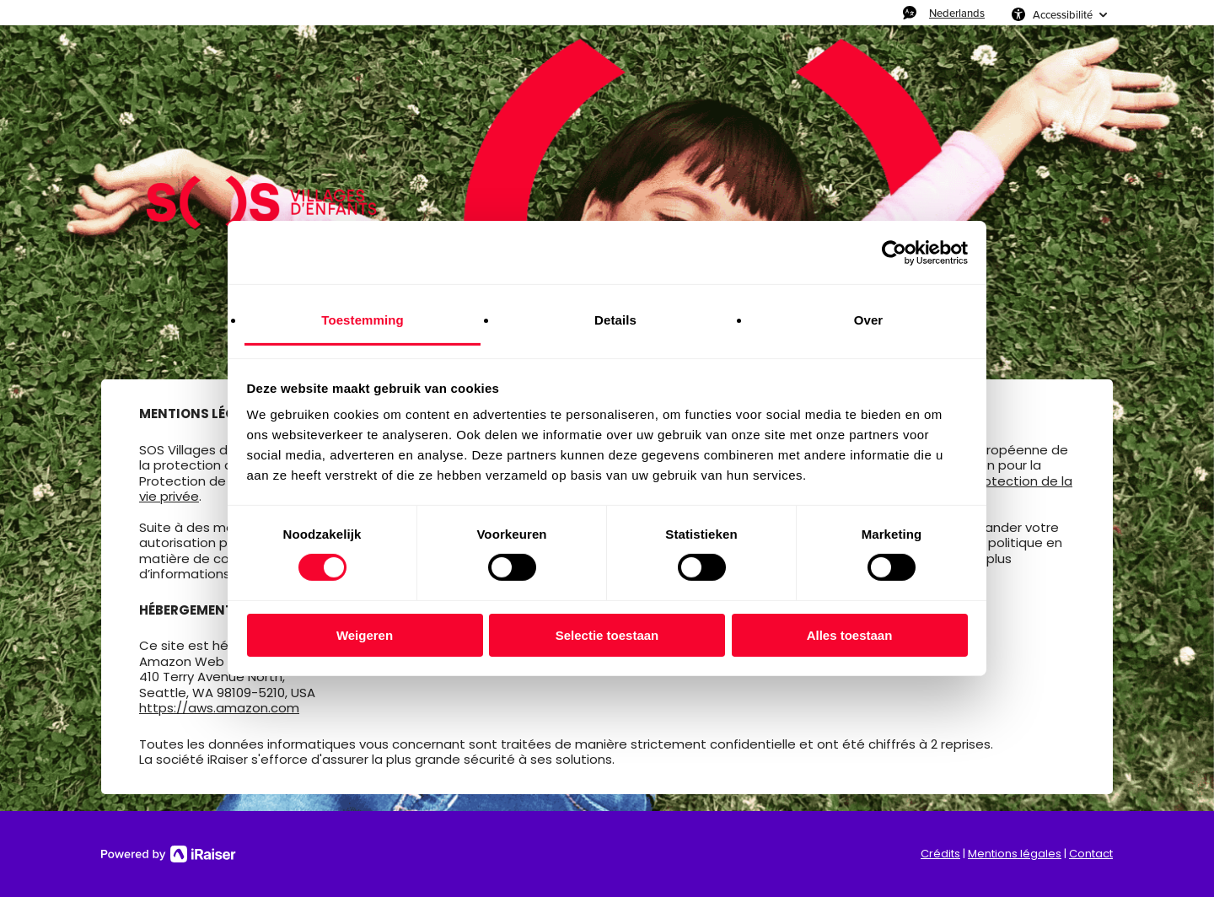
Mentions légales (1014, 854)
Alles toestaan (850, 635)
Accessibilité (1063, 14)
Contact (1091, 854)
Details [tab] (615, 320)
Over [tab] (869, 320)
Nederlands (957, 12)
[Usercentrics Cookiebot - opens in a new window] (894, 252)
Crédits (940, 854)
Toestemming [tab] (362, 320)
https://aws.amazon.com (219, 708)
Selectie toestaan (607, 635)
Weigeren (364, 635)
